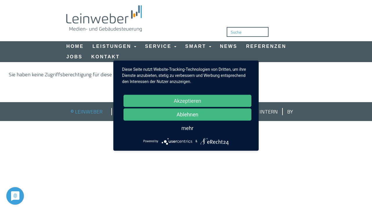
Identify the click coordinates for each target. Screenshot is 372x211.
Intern (269, 112)
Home (75, 46)
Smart (198, 46)
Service (160, 46)
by (290, 112)
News (228, 46)
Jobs (74, 56)
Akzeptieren (187, 101)
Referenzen (266, 46)
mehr (187, 128)
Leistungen (114, 46)
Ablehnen (187, 114)
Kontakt (105, 56)
